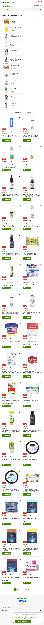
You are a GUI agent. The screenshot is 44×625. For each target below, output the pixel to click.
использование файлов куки (21, 616)
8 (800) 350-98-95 (7, 6)
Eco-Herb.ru (9, 2)
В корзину (7, 140)
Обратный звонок (37, 5)
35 (25, 589)
